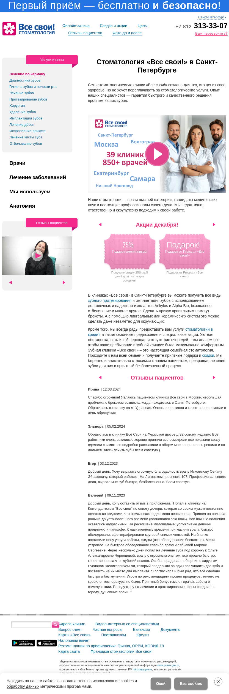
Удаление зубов (22, 112)
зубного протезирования (109, 300)
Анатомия (22, 206)
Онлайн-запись (76, 25)
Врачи (17, 163)
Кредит (143, 635)
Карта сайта (69, 651)
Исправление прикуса (27, 131)
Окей (160, 683)
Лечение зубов (21, 93)
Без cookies (191, 683)
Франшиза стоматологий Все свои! (121, 651)
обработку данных (23, 686)
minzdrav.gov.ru (142, 669)
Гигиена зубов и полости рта (33, 87)
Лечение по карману (27, 74)
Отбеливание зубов (25, 143)
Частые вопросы (107, 629)
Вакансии (141, 629)
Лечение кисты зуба (25, 137)
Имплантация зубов (25, 118)
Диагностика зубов (24, 80)
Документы (170, 629)
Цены (143, 25)
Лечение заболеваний (37, 177)
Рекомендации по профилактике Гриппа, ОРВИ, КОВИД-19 (111, 646)
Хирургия (17, 106)
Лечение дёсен (21, 124)
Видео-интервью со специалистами (127, 624)
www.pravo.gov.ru (168, 665)
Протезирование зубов (28, 99)
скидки (208, 355)
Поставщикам (113, 635)
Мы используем (30, 191)
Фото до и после (127, 33)
